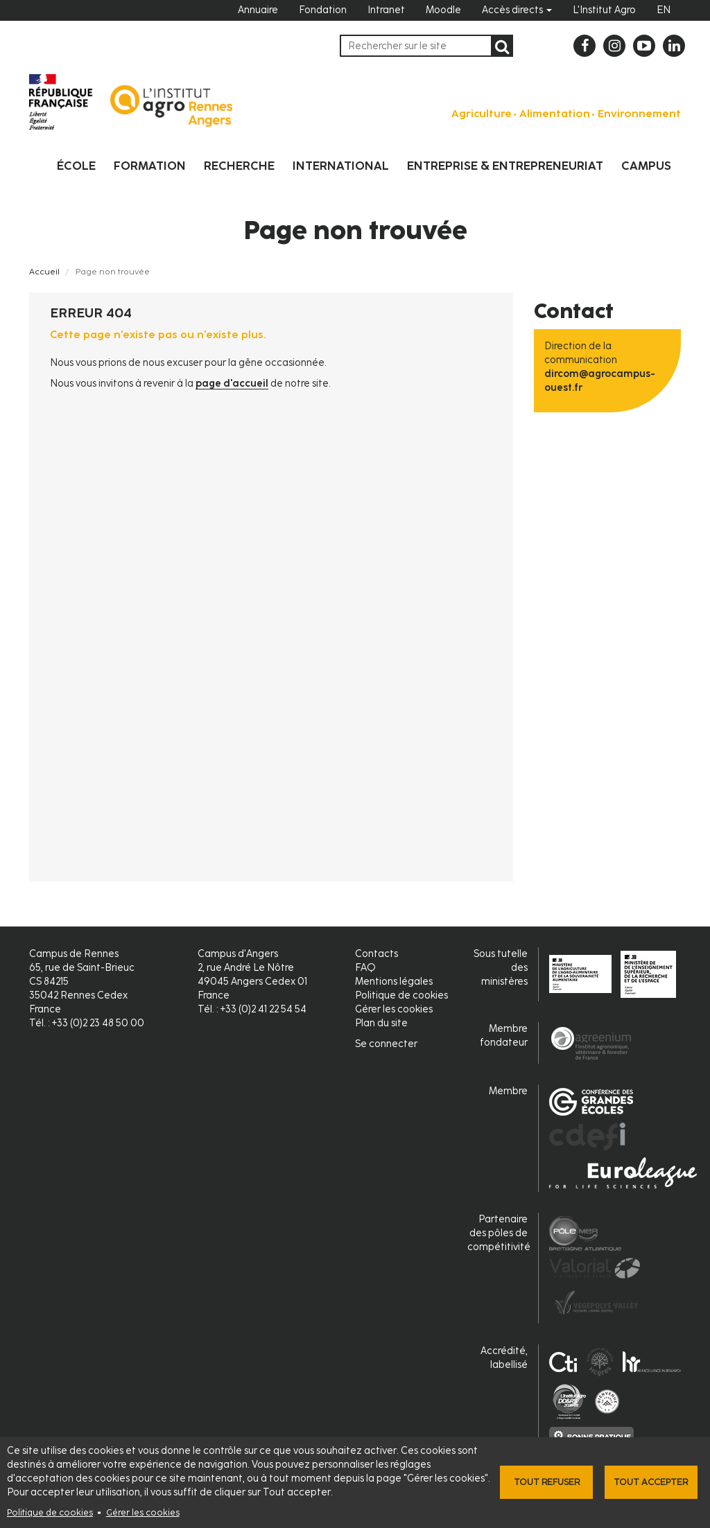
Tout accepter (651, 1482)
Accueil (44, 271)
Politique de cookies (50, 1512)
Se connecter (386, 1044)
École (76, 166)
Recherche (239, 166)
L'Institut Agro (604, 10)
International (341, 166)
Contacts (376, 954)
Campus (646, 166)
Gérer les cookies (143, 1512)
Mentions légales (394, 981)
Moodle (443, 10)
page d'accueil (232, 383)
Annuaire (258, 10)
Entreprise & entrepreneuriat (505, 166)
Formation (150, 166)
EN (663, 10)
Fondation (323, 10)
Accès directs (517, 10)
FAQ (365, 968)
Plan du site (381, 1023)
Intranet (386, 10)
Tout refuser (547, 1482)
